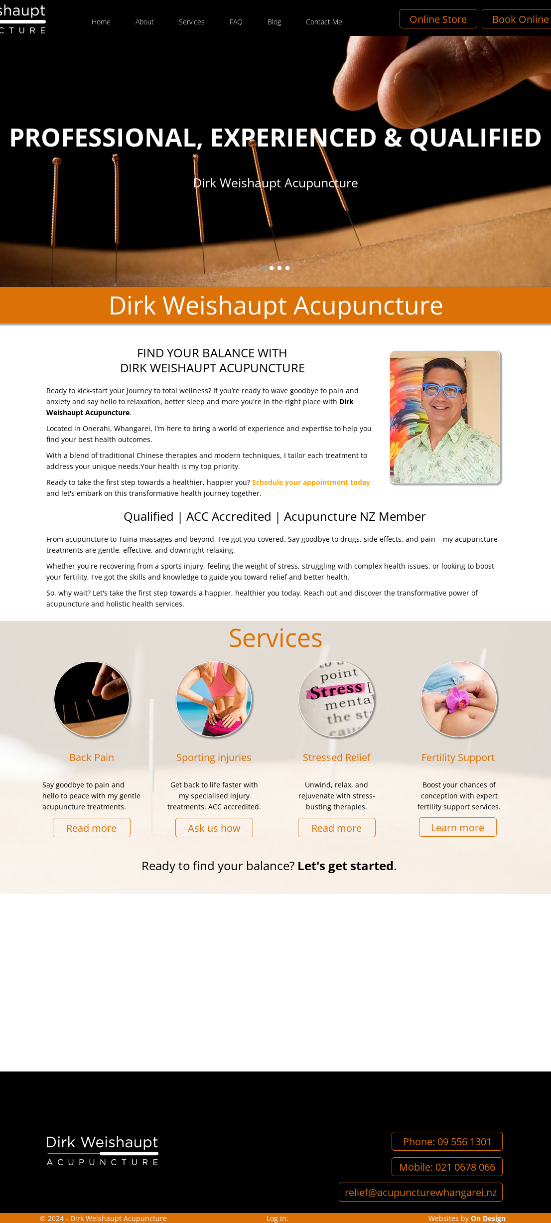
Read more (91, 827)
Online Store (474, 18)
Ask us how (214, 827)
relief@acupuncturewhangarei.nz (421, 1192)
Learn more (457, 827)
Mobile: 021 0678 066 (447, 1167)
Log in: (277, 1218)
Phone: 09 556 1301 (447, 1141)
